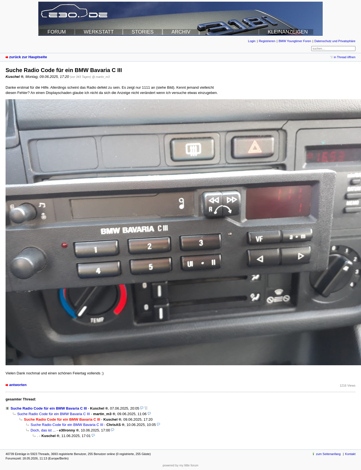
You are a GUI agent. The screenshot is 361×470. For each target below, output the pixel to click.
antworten (18, 385)
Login (251, 41)
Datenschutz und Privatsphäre (334, 41)
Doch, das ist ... (43, 430)
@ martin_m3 (101, 76)
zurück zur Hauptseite (28, 57)
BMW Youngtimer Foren (295, 41)
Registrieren (267, 41)
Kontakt (350, 454)
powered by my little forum (181, 465)
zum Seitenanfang (328, 454)
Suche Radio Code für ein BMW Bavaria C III (49, 408)
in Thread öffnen (344, 57)
